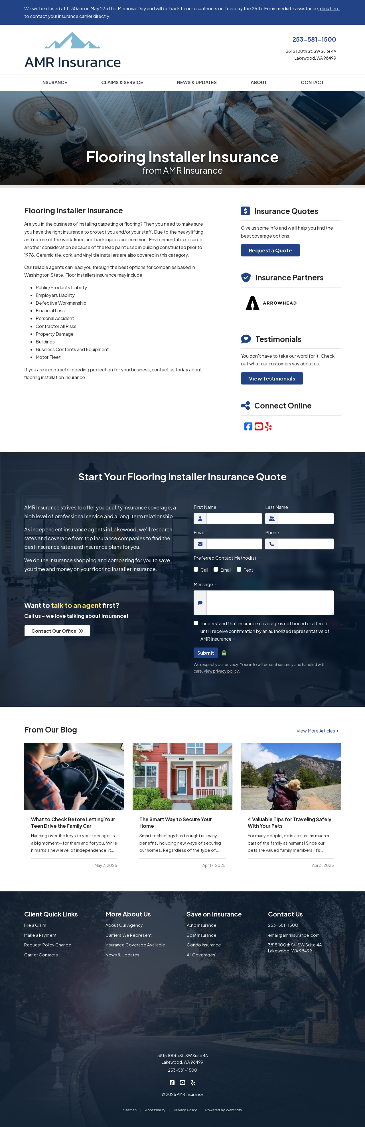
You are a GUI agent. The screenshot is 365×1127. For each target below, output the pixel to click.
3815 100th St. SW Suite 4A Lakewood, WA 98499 (295, 947)
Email (199, 532)
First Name (207, 507)
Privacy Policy (185, 1110)
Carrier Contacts (41, 954)
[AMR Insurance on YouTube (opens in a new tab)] (182, 1082)
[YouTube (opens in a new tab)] (259, 426)
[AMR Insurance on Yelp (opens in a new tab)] (193, 1082)
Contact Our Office (57, 631)
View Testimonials (272, 378)
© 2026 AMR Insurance (182, 1094)
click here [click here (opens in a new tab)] (330, 8)
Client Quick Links (51, 914)
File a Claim (35, 925)
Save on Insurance (214, 914)
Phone (272, 532)
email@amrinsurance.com (294, 935)
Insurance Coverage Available (135, 944)
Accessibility (155, 1110)
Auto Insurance (201, 925)
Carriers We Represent (129, 935)
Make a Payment (40, 935)
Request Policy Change (47, 944)
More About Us (128, 914)
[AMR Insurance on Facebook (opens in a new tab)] (172, 1082)
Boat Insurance (201, 935)
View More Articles (317, 731)
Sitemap (130, 1110)
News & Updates (122, 954)
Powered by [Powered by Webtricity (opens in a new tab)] (223, 1110)
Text (248, 570)
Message (206, 584)
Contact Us (285, 914)
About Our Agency (124, 925)
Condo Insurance (204, 944)
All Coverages (201, 954)
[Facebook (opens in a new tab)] (248, 426)
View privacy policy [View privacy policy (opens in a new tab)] (221, 670)
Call (204, 570)
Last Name (279, 507)
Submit (205, 653)
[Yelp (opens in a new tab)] (268, 426)
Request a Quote (270, 250)
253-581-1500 (314, 39)
